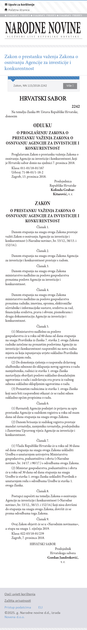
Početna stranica (19, 10)
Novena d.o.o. (15, 617)
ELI (40, 608)
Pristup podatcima (18, 608)
